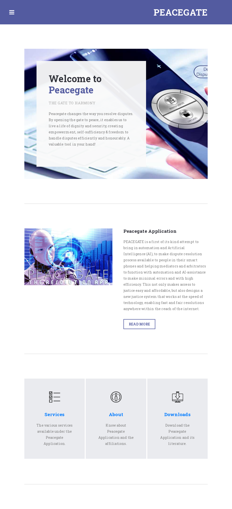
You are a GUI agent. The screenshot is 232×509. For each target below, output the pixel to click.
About (116, 414)
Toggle (11, 12)
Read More (139, 324)
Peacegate (181, 12)
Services (55, 414)
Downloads (177, 414)
